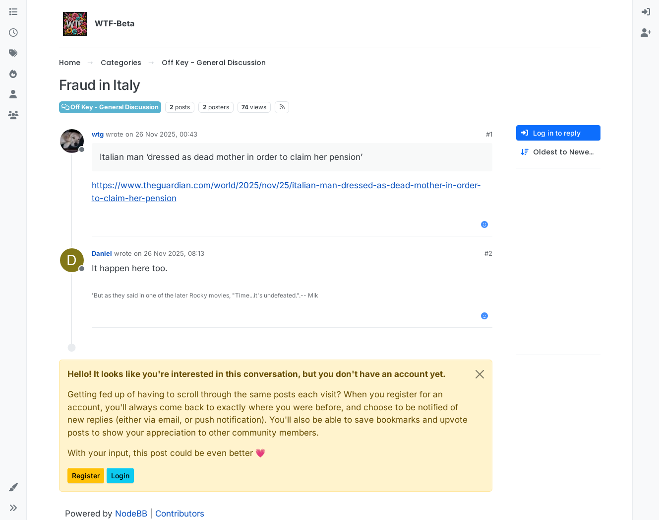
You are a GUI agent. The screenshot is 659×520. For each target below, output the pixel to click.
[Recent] (13, 33)
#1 (489, 134)
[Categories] (13, 12)
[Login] (646, 12)
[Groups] (13, 115)
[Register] (646, 33)
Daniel (102, 253)
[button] (13, 487)
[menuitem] (646, 12)
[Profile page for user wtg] (72, 141)
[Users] (13, 94)
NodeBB (131, 514)
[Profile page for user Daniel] (72, 260)
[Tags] (13, 53)
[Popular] (13, 74)
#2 (488, 253)
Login (120, 475)
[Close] (480, 374)
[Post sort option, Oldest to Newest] (558, 152)
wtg (98, 134)
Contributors (179, 514)
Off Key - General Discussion (110, 107)
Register (86, 475)
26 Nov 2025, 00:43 (166, 134)
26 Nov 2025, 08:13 (174, 253)
